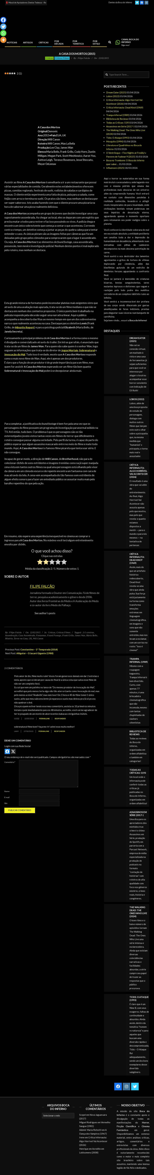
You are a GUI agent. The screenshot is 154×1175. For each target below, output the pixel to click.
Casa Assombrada (26, 635)
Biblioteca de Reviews (117, 118)
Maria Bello (91, 635)
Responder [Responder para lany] (59, 731)
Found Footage (54, 635)
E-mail (6, 797)
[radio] (40, 562)
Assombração (11, 635)
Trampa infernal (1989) (117, 115)
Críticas (49, 58)
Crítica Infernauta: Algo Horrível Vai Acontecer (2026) (138, 470)
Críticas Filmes (62, 58)
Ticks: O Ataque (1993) (117, 137)
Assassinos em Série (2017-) (120, 126)
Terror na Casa (21, 638)
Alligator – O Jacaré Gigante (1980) (34, 653)
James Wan (80, 635)
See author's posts (45, 613)
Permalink (44, 718)
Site (5, 803)
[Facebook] (3, 20)
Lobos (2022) (113, 96)
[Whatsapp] (3, 33)
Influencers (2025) (115, 168)
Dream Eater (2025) (116, 92)
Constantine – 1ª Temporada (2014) (39, 649)
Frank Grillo (68, 635)
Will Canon (38, 638)
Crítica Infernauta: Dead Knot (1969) (124, 107)
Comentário (9, 762)
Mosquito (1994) (114, 141)
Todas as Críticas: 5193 (118, 122)
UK (30, 638)
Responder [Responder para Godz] (60, 718)
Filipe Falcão (42, 586)
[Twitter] (3, 27)
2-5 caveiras (88, 632)
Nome (6, 791)
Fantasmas (41, 635)
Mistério (9, 638)
